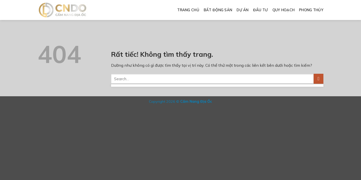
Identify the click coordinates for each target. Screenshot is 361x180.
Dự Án (242, 10)
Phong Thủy (311, 10)
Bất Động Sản (218, 10)
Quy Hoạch (284, 10)
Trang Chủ (188, 10)
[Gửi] (318, 79)
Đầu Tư (260, 10)
